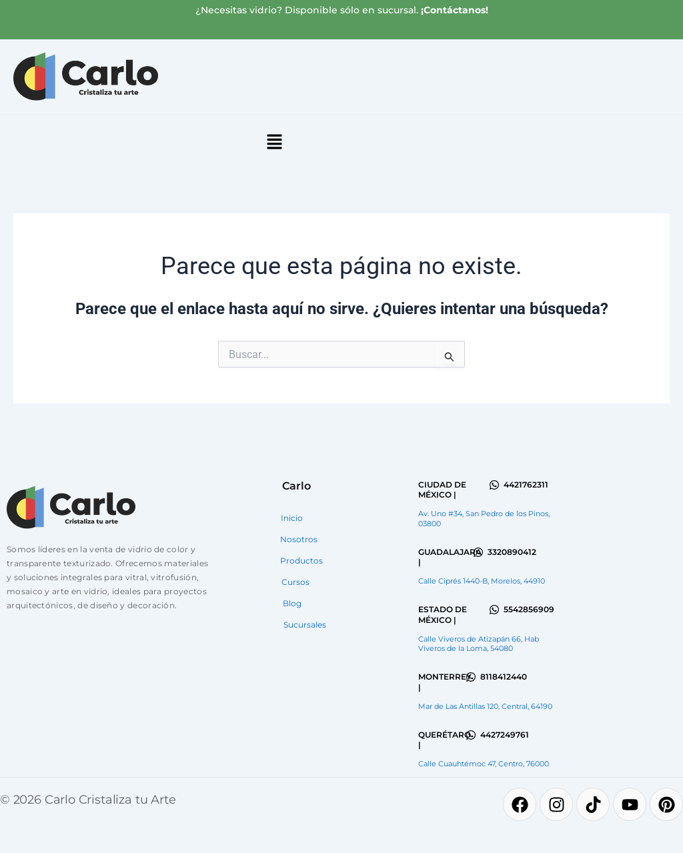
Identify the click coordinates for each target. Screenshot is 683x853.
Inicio (292, 518)
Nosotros (298, 539)
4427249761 (504, 735)
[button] (274, 142)
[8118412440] (471, 677)
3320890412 (512, 552)
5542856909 (529, 609)
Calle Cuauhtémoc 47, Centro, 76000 (483, 763)
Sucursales (304, 625)
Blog (292, 603)
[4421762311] (494, 485)
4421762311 (526, 485)
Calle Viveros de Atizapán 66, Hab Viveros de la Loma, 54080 (478, 643)
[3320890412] (478, 552)
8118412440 (503, 677)
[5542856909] (494, 609)
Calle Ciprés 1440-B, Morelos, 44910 (481, 581)
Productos (301, 561)
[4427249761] (471, 735)
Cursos (295, 582)
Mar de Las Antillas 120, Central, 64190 (485, 706)
